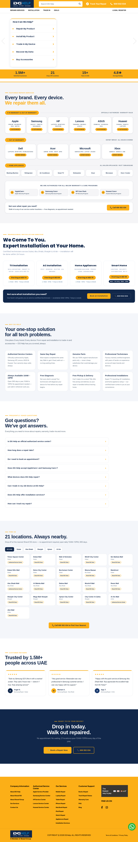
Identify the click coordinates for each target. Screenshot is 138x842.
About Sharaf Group (17, 799)
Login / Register (119, 10)
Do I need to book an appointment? (57, 467)
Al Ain (68, 558)
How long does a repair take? (57, 458)
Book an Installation (99, 296)
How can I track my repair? (57, 512)
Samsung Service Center (41, 796)
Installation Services (63, 823)
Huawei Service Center (41, 807)
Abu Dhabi (34, 558)
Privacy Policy (123, 835)
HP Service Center (39, 799)
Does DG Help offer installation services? (57, 503)
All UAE (10, 558)
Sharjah (47, 558)
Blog (80, 807)
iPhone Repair (60, 803)
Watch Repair (60, 815)
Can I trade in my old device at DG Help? (57, 494)
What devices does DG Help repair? (57, 485)
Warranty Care (84, 799)
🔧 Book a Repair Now (57, 760)
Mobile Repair (60, 792)
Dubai (21, 558)
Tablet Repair (60, 799)
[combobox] (60, 4)
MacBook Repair (61, 807)
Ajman (58, 558)
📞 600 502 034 (121, 296)
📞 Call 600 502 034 (118, 208)
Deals (56, 10)
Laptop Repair (61, 796)
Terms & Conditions (112, 835)
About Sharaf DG (16, 796)
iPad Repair (60, 811)
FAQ (80, 803)
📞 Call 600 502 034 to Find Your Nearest (69, 634)
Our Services (14, 803)
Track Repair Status (85, 796)
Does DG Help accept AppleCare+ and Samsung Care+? (57, 476)
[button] (3, 41)
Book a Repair (83, 792)
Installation (33, 10)
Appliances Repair (62, 819)
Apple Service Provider (41, 792)
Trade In (46, 10)
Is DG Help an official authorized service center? (57, 449)
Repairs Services (17, 10)
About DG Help (15, 792)
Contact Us (14, 807)
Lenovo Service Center (41, 803)
